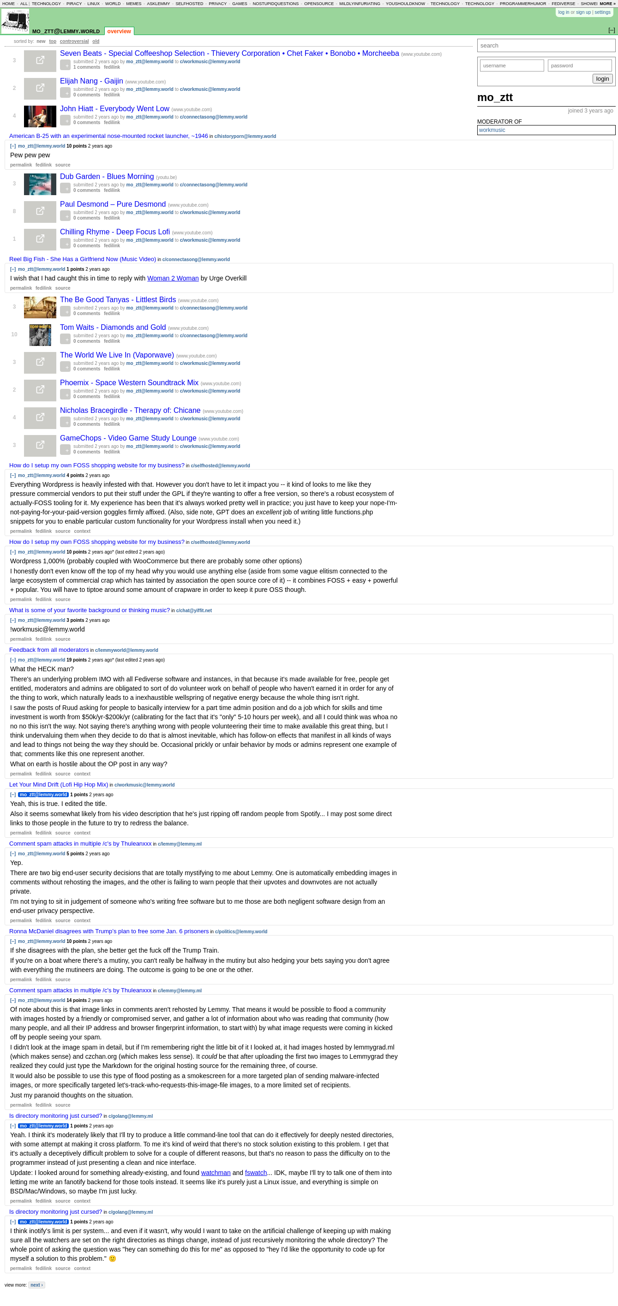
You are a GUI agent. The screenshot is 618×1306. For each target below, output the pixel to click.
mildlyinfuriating (359, 3)
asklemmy (158, 3)
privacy (218, 3)
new (40, 41)
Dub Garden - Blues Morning (108, 176)
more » (608, 3)
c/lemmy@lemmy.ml (180, 844)
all (24, 3)
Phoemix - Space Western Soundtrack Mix (130, 383)
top (52, 41)
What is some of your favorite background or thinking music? (89, 610)
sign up (583, 12)
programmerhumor (523, 3)
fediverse (564, 3)
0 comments (86, 94)
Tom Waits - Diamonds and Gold (114, 327)
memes (133, 3)
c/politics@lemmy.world (241, 931)
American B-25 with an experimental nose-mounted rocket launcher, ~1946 (108, 135)
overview (119, 31)
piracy (74, 3)
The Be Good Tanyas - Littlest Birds (119, 300)
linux (93, 3)
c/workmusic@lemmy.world (210, 61)
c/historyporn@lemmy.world (245, 136)
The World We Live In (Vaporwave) (118, 355)
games (239, 3)
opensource (319, 3)
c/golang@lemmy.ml (130, 1116)
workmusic (492, 130)
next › (36, 1285)
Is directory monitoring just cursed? (55, 1115)
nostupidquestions (276, 3)
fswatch (256, 1172)
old (95, 41)
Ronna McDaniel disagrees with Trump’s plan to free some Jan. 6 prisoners (109, 931)
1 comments (86, 67)
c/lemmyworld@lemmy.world (126, 650)
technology (46, 3)
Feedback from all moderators (49, 649)
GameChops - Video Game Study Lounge (129, 438)
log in (564, 12)
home (8, 3)
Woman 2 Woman (173, 278)
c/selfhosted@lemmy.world (220, 465)
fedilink (112, 67)
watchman (216, 1172)
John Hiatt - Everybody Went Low (116, 109)
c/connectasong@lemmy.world (213, 116)
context (82, 531)
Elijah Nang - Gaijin (92, 81)
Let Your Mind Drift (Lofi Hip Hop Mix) (58, 784)
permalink (21, 164)
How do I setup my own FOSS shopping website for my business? (97, 465)
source (63, 164)
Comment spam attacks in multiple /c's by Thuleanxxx (80, 843)
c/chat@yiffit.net (194, 610)
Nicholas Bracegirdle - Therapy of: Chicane (131, 410)
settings (603, 12)
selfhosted (189, 3)
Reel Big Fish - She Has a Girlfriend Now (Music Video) (82, 259)
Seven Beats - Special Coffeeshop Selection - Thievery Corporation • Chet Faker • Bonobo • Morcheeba (230, 53)
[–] (13, 146)
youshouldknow (405, 3)
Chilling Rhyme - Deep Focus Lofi (116, 232)
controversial (74, 41)
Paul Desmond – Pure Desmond (114, 204)
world (113, 3)
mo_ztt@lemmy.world (66, 31)
